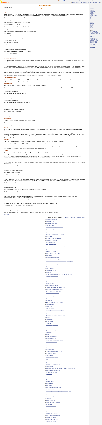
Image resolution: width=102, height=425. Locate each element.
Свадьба (92, 20)
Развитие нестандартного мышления (53, 415)
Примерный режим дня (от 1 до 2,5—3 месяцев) (55, 234)
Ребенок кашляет (49, 323)
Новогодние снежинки (50, 389)
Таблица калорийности (95, 33)
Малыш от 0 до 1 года (50, 221)
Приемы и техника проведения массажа (53, 379)
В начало (92, 8)
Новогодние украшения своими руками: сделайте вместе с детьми (58, 391)
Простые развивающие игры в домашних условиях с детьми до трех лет (59, 261)
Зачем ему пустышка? (50, 225)
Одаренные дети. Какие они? (51, 417)
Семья (91, 22)
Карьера (92, 16)
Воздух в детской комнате (51, 421)
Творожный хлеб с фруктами (51, 396)
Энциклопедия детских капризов (52, 298)
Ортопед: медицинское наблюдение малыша (54, 340)
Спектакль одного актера (50, 283)
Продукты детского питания (51, 338)
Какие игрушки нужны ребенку (51, 240)
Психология (6, 214)
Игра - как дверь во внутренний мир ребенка (54, 289)
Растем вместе (66, 217)
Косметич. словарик (94, 32)
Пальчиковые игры (49, 383)
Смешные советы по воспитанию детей (53, 387)
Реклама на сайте (86, 2)
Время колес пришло (50, 268)
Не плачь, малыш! (49, 321)
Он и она (92, 18)
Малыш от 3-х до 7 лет (50, 262)
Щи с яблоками (49, 408)
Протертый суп (49, 404)
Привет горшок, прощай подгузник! (52, 257)
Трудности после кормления (51, 229)
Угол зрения (48, 345)
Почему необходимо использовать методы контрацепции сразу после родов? (60, 368)
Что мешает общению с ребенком (52, 293)
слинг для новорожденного (51, 244)
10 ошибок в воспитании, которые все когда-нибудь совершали (58, 311)
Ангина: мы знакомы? (50, 328)
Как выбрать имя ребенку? (51, 353)
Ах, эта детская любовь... (51, 296)
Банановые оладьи (49, 411)
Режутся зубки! (49, 236)
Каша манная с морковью (51, 406)
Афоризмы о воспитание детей (52, 419)
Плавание (48, 334)
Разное (91, 27)
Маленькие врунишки (50, 304)
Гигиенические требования (51, 377)
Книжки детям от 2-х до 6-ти (51, 270)
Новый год (92, 10)
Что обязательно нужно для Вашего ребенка (54, 227)
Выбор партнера (93, 41)
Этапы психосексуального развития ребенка (54, 302)
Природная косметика (98, 0)
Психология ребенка (50, 279)
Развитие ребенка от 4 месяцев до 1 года (54, 230)
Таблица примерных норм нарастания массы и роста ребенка (57, 278)
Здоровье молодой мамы (51, 359)
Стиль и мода (93, 12)
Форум (73, 2)
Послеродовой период (50, 362)
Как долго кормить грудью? (51, 232)
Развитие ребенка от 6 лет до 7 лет (52, 266)
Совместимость (93, 39)
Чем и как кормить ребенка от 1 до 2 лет (53, 259)
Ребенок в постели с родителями (52, 285)
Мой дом (92, 23)
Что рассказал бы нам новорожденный (53, 238)
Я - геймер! (48, 317)
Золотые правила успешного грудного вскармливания (56, 347)
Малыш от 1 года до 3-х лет (51, 251)
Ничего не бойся (49, 300)
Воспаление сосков (49, 366)
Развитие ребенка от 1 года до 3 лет (53, 253)
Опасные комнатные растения (51, 336)
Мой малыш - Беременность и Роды (77, 217)
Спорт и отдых (93, 19)
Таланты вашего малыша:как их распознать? (54, 351)
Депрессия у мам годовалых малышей (53, 364)
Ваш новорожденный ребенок (51, 219)
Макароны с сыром (49, 409)
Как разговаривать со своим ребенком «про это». (55, 310)
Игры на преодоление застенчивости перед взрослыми (56, 315)
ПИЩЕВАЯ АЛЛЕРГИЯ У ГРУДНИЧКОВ (53, 247)
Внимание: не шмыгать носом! (51, 342)
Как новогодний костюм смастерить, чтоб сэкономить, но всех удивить (59, 274)
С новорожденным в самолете (51, 249)
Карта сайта (92, 44)
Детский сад (48, 272)
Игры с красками (49, 255)
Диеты (65, 0)
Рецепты (60, 0)
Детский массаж (49, 374)
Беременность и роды (73, 0)
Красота (91, 14)
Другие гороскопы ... (94, 42)
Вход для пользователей (96, 2)
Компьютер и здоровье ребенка (52, 325)
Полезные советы (93, 15)
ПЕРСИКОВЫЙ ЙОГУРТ (50, 400)
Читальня (92, 24)
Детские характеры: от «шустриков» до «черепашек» (56, 313)
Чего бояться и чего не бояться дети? (53, 281)
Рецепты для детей (49, 392)
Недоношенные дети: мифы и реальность (54, 330)
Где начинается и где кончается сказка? (53, 291)
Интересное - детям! (50, 381)
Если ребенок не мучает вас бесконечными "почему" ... (56, 287)
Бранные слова (49, 306)
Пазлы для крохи (49, 385)
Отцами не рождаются (50, 349)
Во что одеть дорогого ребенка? (52, 357)
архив (76, 2)
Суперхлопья (48, 394)
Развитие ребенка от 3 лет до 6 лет (52, 264)
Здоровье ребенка (49, 319)
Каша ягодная (48, 398)
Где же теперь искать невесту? (52, 276)
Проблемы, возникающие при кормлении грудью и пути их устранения (59, 360)
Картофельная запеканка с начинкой (53, 402)
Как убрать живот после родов (51, 372)
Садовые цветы (93, 31)
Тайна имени (89, 0)
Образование (93, 17)
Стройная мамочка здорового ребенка (53, 370)
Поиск (81, 2)
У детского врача (49, 332)
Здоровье (92, 13)
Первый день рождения (50, 242)
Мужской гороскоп (94, 40)
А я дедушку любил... (50, 308)
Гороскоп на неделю (94, 38)
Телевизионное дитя (50, 355)
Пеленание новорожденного (51, 223)
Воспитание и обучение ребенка (52, 413)
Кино (91, 26)
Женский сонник (82, 0)
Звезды (91, 25)
